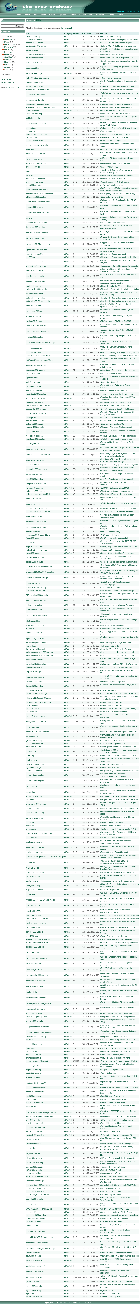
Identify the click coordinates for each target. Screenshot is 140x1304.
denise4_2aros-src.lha (35, 775)
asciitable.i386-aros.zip (35, 813)
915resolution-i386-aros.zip (37, 595)
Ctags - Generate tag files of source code (117, 553)
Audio (6, 37)
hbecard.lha (30, 1148)
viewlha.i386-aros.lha (34, 270)
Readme (103, 33)
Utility (6, 67)
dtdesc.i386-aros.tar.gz (35, 1163)
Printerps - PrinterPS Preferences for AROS (118, 829)
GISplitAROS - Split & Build (112, 1070)
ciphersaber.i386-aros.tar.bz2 (37, 250)
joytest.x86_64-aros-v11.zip (37, 638)
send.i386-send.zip (33, 936)
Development (9, 44)
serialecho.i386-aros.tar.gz (36, 469)
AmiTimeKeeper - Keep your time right (116, 643)
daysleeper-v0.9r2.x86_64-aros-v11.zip (41, 1003)
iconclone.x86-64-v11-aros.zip (38, 455)
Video (6, 70)
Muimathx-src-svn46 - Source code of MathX (119, 1061)
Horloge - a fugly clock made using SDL (117, 43)
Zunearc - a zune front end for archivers (117, 90)
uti (65, 78)
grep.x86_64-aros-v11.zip (36, 588)
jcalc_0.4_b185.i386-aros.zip (37, 78)
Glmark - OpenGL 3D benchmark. (114, 741)
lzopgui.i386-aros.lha (34, 667)
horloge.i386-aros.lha (34, 43)
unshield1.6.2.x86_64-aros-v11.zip (39, 1237)
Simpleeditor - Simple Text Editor (114, 1037)
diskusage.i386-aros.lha (35, 491)
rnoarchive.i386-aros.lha (35, 591)
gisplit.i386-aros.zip (33, 1070)
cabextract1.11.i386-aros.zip (37, 1243)
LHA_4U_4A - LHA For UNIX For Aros (116, 649)
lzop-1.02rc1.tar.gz (33, 672)
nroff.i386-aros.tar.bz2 (34, 1123)
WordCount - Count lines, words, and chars (118, 370)
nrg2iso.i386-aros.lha (34, 337)
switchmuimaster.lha (34, 62)
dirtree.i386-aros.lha (34, 953)
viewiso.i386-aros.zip (34, 1167)
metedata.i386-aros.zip (35, 764)
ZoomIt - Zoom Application (111, 1297)
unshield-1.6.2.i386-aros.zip (37, 1232)
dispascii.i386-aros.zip (35, 427)
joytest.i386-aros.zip (34, 633)
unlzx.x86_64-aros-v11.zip (36, 1191)
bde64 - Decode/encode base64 (114, 391)
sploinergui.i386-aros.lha (36, 46)
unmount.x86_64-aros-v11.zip (38, 406)
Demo (6, 42)
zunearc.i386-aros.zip (34, 87)
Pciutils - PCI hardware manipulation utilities (118, 756)
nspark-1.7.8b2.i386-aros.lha (37, 732)
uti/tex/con (68, 128)
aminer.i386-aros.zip (34, 1044)
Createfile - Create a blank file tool (114, 373)
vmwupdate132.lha (33, 736)
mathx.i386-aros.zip (34, 690)
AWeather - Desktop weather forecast (116, 403)
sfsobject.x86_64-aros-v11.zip (38, 939)
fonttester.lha (31, 1107)
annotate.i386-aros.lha (35, 848)
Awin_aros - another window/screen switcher (118, 149)
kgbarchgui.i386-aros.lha (36, 664)
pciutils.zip (30, 756)
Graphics (8, 57)
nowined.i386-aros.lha (34, 1135)
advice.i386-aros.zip (34, 727)
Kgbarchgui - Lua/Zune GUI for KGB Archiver (119, 664)
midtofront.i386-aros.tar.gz (36, 694)
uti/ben (67, 137)
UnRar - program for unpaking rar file (115, 838)
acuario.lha (30, 792)
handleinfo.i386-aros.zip (35, 981)
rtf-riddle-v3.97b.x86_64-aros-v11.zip (40, 900)
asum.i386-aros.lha (33, 1256)
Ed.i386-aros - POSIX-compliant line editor (118, 796)
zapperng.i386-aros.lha (35, 238)
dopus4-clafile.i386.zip (35, 421)
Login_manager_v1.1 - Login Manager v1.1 (118, 652)
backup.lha (30, 894)
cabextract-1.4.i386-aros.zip (37, 975)
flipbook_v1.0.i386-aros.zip (36, 550)
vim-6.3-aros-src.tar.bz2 (35, 1266)
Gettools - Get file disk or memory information (119, 562)
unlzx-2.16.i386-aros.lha (35, 1188)
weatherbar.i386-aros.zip (36, 998)
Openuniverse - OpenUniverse (113, 744)
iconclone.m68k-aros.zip (35, 449)
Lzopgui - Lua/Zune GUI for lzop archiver (117, 667)
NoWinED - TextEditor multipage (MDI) (116, 1135)
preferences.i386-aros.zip (36, 804)
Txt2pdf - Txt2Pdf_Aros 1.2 (112, 1170)
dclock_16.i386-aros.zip (35, 154)
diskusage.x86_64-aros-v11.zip (38, 494)
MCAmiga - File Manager (111, 535)
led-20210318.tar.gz (34, 74)
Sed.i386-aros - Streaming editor (114, 1096)
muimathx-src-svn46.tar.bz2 (37, 1061)
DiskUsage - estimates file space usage (117, 491)
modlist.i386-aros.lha (34, 436)
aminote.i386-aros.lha (34, 1021)
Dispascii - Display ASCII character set (116, 427)
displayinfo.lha (31, 992)
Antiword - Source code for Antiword (115, 1058)
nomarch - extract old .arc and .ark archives (118, 509)
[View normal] (66, 28)
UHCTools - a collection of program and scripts (119, 40)
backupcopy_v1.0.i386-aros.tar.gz (39, 194)
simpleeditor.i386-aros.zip (36, 1037)
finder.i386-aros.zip (33, 705)
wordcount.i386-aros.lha (35, 370)
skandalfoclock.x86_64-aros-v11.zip (40, 107)
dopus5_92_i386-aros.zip (36, 409)
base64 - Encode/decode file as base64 (117, 479)
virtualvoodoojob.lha (34, 1144)
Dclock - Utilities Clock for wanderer (115, 1218)
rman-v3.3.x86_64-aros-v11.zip (38, 356)
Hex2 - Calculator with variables (113, 223)
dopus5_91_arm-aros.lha (36, 413)
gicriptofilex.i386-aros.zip (36, 484)
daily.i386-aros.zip (33, 382)
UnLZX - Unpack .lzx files (111, 1188)
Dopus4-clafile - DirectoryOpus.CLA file (116, 421)
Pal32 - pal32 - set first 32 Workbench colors (118, 747)
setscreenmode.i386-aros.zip (37, 189)
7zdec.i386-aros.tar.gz (35, 1181)
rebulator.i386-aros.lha (35, 872)
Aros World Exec (13, 87)
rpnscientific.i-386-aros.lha (36, 911)
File (27, 33)
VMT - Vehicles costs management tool (116, 1253)
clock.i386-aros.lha (33, 286)
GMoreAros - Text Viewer (111, 1132)
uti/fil (66, 46)
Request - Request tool (110, 890)
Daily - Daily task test (109, 382)
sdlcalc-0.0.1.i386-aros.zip (36, 134)
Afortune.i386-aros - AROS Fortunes (115, 164)
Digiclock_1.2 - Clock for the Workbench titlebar (120, 289)
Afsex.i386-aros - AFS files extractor (115, 114)
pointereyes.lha (32, 881)
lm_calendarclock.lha (34, 294)
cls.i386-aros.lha (32, 257)
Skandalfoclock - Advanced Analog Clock (117, 104)
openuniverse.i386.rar (34, 744)
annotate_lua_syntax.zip (35, 398)
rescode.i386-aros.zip (34, 207)
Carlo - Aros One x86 (109, 167)
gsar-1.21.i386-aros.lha (35, 276)
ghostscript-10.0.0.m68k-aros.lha (39, 566)
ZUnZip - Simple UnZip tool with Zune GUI (118, 1040)
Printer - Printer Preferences (112, 823)
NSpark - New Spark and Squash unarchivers (119, 732)
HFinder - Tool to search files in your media (118, 1158)
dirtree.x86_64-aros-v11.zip (37, 958)
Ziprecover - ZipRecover (110, 1294)
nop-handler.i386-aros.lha (36, 601)
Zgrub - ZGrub (107, 1290)
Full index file (6, 80)
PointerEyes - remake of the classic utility (117, 881)
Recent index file (7, 82)
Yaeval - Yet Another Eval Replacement (116, 1282)
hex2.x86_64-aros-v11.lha (36, 223)
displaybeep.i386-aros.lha (36, 547)
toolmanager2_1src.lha (35, 100)
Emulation (8, 52)
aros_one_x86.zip (33, 167)
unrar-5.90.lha (31, 838)
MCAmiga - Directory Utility (112, 418)
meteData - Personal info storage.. (114, 764)
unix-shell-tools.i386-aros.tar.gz (38, 1185)
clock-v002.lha (32, 1049)
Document (8, 47)
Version (76, 33)
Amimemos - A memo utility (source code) (117, 58)
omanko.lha (30, 543)
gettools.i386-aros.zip (34, 562)
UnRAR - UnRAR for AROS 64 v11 (115, 1209)
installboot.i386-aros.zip (35, 625)
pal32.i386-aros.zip (33, 747)
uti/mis (66, 40)
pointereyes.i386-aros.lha (36, 522)
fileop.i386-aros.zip (33, 538)
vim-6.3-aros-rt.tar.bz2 (34, 1260)
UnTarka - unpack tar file (111, 1194)
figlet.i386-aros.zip (33, 378)
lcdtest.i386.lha (32, 1226)
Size (83, 33)
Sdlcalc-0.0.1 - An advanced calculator (116, 134)
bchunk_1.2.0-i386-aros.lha (37, 233)
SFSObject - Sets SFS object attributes (116, 939)
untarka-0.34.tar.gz (33, 1212)
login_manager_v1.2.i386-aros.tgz (39, 655)
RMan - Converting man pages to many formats (120, 353)
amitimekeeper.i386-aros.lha (37, 643)
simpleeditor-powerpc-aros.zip (38, 1017)
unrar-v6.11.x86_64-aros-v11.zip (39, 1209)
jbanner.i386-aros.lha (34, 686)
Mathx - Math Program (110, 690)
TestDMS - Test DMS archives (113, 1102)
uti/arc (66, 87)
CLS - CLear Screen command (113, 254)
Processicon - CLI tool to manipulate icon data (119, 266)
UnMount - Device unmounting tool (115, 406)
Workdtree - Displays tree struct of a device (118, 439)
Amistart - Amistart (108, 131)
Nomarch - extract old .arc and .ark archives (118, 512)
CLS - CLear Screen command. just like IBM (118, 257)
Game (6, 55)
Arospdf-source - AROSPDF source (115, 182)
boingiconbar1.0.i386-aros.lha (38, 201)
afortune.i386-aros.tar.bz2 (36, 164)
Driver (6, 50)
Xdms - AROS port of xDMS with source (117, 176)
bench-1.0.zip (31, 137)
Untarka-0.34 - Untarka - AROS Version (116, 1212)
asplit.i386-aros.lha (33, 1073)
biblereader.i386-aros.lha (36, 197)
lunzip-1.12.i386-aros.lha (36, 394)
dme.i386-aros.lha (33, 1120)
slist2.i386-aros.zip (33, 1055)
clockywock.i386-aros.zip (36, 722)
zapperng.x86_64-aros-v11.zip (38, 244)
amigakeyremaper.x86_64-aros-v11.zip (41, 1032)
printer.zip (30, 823)
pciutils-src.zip (31, 760)
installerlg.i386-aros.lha (35, 298)
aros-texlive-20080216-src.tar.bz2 (39, 1117)
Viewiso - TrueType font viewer (113, 1167)
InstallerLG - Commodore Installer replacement (119, 298)
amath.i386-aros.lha (34, 1013)
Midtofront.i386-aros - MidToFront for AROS (118, 694)
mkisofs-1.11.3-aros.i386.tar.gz (38, 698)
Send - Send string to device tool (114, 936)
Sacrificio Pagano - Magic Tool (113, 682)
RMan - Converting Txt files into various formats (120, 356)
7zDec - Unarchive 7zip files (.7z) (114, 1176)
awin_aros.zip (31, 149)
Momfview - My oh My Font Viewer (115, 712)
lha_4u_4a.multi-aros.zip (36, 649)
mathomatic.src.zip (33, 317)
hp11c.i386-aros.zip (34, 610)
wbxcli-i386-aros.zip (34, 1277)
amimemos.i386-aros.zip (36, 55)
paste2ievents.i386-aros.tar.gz (38, 751)
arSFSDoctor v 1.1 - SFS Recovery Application (119, 942)
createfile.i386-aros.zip (35, 373)
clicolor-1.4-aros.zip (34, 159)
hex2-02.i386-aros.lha (34, 82)
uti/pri (66, 386)
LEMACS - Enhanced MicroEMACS (115, 488)
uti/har (66, 294)
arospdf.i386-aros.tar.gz (35, 179)
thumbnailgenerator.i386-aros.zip (39, 615)
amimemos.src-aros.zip (35, 58)
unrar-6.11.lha (31, 1205)
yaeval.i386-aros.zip (34, 1282)
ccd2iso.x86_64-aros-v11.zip (37, 331)
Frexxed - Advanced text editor (113, 110)
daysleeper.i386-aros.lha (36, 1009)
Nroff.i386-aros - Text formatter (113, 1123)
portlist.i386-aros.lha (34, 432)
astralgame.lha (32, 50)
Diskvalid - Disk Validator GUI (112, 424)
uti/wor (66, 55)
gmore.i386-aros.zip (34, 1132)
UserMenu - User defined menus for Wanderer (119, 1215)
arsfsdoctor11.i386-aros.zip (37, 942)
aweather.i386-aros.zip (35, 403)
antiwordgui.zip (32, 128)
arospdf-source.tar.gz (34, 182)
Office (6, 65)
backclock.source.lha (34, 141)
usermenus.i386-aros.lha (36, 1215)
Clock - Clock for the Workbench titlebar (117, 286)
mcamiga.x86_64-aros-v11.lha (38, 535)
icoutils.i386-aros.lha (34, 516)
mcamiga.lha (31, 418)
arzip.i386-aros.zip (33, 185)
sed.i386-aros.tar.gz (34, 1096)
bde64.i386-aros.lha (34, 391)
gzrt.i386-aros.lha (33, 877)
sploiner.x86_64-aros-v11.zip (37, 1083)
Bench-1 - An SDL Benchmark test (114, 137)
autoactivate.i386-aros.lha (36, 94)
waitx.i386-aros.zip (33, 499)
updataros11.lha (32, 465)
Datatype (8, 39)
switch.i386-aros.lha (34, 916)
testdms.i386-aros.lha (34, 1102)
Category (68, 33)
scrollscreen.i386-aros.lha (36, 923)
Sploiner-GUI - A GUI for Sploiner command (118, 46)
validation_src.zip (33, 118)
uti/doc (66, 100)
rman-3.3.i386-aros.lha (35, 353)
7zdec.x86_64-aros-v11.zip (37, 1176)
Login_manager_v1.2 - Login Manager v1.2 (118, 655)
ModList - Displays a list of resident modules (118, 436)
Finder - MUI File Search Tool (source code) (118, 709)
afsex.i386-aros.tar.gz (34, 114)
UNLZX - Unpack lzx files (111, 1191)
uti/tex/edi (68, 74)
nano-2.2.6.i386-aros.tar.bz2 (37, 716)
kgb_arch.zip (31, 646)
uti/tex (66, 145)
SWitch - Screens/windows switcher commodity (120, 916)
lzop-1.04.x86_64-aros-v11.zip (38, 677)
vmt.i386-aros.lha (33, 1253)
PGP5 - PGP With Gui (110, 767)
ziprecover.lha (31, 1294)
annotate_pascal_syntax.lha (37, 145)
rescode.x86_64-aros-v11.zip (37, 213)
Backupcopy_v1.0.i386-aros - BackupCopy (118, 194)
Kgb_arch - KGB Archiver (111, 646)
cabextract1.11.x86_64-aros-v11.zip (40, 1248)
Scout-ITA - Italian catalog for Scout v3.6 (117, 628)
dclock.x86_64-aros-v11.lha (37, 1218)
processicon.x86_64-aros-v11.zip (39, 833)
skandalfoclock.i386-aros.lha (37, 104)
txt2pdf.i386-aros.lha (34, 1170)
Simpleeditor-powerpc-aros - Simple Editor (118, 1017)
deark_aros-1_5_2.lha (34, 262)
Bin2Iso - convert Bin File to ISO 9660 (116, 321)
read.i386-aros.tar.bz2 (34, 852)
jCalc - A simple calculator (111, 78)
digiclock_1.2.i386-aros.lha (36, 289)
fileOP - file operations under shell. (114, 538)
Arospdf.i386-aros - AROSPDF (113, 179)
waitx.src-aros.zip (33, 504)
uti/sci (66, 37)
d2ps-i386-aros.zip (33, 386)
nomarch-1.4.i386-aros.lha (36, 509)
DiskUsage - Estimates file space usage (117, 494)
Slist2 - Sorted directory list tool (113, 1055)
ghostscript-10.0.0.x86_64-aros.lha (40, 572)
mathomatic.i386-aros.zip (36, 311)
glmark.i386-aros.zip (34, 741)
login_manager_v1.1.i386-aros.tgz (39, 652)
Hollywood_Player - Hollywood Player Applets (119, 605)
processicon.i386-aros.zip (36, 266)
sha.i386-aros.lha (33, 532)
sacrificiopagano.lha (34, 682)
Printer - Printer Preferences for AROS (116, 826)
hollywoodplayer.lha (34, 605)
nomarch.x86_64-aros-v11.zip (38, 512)
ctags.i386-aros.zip (33, 553)
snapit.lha (30, 799)
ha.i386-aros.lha (32, 1139)
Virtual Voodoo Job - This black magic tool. (118, 1144)
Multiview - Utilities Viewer (111, 1221)
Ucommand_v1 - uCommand (112, 1173)
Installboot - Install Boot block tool (114, 625)
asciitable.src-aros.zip (34, 818)
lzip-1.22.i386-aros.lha (35, 660)
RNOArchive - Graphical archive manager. (118, 591)
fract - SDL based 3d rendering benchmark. (118, 927)
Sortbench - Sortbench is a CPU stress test (118, 1052)
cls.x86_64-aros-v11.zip (35, 254)
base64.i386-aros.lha (34, 479)
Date (89, 33)
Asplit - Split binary (108, 1073)
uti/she (66, 159)
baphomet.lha (31, 786)
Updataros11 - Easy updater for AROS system (119, 465)
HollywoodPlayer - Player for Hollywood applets (120, 771)
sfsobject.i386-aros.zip (35, 947)
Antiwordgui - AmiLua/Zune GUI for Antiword (118, 128)
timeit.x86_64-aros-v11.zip (36, 970)
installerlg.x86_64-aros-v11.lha (38, 301)
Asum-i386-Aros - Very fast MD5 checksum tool (120, 1256)
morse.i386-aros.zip (34, 1286)
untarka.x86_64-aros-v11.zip (37, 1194)
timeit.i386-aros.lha (33, 964)
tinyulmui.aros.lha (33, 1154)
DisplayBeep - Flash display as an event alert (119, 547)
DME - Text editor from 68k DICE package (117, 1120)
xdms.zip (29, 176)
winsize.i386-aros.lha (34, 986)
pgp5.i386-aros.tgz (33, 767)
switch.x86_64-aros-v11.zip (37, 919)
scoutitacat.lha (32, 628)
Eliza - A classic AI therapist (112, 37)
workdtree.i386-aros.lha (35, 439)
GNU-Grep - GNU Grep (110, 588)
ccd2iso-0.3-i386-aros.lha (36, 326)
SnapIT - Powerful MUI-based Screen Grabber (119, 799)
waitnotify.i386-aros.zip (35, 1272)
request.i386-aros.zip (34, 890)
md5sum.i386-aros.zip (35, 558)
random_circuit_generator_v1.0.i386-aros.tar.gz (45, 857)
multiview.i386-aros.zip (35, 1221)
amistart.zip (30, 131)
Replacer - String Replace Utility (114, 1099)
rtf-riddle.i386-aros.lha (34, 906)
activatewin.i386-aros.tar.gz (37, 578)
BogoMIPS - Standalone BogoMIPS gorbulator (119, 1087)
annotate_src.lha (32, 1065)
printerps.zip (31, 829)
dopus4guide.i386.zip (34, 443)
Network (7, 62)
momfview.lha (31, 712)
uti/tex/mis (68, 124)
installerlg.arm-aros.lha (35, 306)
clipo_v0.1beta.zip (33, 885)
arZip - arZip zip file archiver (112, 185)
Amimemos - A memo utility (112, 55)
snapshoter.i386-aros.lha (36, 528)
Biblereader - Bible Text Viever (113, 197)
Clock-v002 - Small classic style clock (116, 1049)
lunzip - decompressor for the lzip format (117, 394)
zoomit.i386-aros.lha (34, 1297)
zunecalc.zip (31, 218)
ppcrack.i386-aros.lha (34, 1199)
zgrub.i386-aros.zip (33, 1290)
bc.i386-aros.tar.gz (33, 583)
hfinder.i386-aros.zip (34, 1158)
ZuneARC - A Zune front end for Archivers (117, 87)
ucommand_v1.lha (33, 1173)
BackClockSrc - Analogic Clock (113, 141)
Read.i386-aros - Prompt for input (114, 852)
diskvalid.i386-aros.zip (35, 424)
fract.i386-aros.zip (33, 927)
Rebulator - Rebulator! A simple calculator (117, 872)
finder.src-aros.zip (33, 709)
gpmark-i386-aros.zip (34, 932)
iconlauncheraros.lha (34, 842)
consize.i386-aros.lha (34, 808)
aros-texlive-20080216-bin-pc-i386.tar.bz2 (42, 1112)
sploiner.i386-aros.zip (34, 1077)
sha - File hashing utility (110, 532)
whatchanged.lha (33, 621)
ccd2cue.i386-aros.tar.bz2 (36, 366)
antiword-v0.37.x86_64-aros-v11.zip (40, 343)
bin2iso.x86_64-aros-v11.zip (37, 321)
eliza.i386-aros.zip (33, 37)
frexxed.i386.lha (32, 110)
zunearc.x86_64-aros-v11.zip (37, 90)
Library (7, 60)
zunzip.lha (30, 1040)
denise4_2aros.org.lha (35, 781)
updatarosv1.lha (32, 68)
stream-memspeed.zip (35, 1092)
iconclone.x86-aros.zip (35, 460)
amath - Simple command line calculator (117, 1013)
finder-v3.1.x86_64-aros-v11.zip (38, 702)
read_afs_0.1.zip (32, 868)
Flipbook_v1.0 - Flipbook (111, 550)
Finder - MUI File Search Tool (112, 702)
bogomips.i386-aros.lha (35, 1087)
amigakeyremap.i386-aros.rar (37, 1027)
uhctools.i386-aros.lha (34, 40)
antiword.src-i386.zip (34, 1058)
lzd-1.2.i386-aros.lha (34, 475)
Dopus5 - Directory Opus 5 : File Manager (117, 409)
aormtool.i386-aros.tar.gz (36, 124)
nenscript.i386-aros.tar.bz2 (36, 1128)
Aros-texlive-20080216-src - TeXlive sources (118, 1117)
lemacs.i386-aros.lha (34, 488)
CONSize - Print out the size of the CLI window (119, 808)
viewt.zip (29, 171)
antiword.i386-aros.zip (34, 348)
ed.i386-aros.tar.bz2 (34, 796)
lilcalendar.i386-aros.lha (35, 227)
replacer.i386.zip (32, 1099)
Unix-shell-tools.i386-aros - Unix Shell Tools (118, 1185)
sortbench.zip (31, 1052)
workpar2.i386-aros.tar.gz (36, 282)
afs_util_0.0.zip (32, 862)
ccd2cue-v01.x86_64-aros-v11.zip (39, 360)
